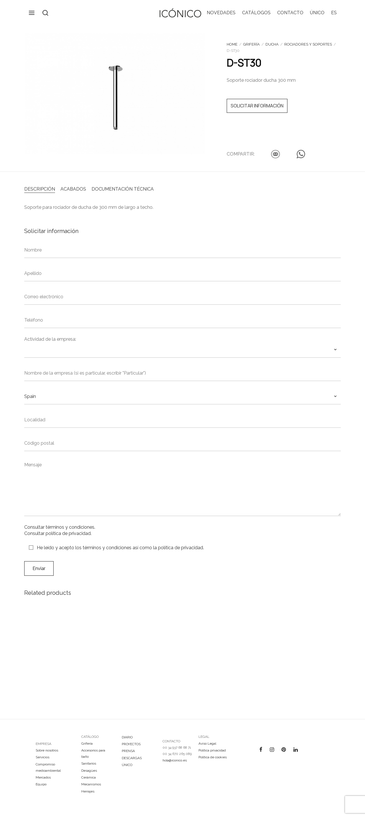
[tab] (39, 189)
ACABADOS (73, 189)
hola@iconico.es (175, 760)
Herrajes (87, 791)
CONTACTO (290, 12)
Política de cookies (212, 757)
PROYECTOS (131, 744)
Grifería (251, 44)
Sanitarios (88, 763)
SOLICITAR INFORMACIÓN (257, 106)
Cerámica (88, 777)
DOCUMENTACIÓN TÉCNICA (123, 189)
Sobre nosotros (47, 750)
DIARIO (127, 737)
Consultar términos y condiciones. (59, 527)
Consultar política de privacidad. (58, 533)
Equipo (41, 784)
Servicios (42, 757)
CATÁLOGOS (256, 12)
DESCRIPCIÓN (39, 189)
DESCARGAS (132, 758)
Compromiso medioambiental (48, 767)
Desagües (89, 771)
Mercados (43, 777)
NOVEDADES (221, 12)
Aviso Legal (207, 743)
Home (232, 44)
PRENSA (128, 751)
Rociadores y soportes (308, 44)
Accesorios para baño (93, 753)
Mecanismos (91, 784)
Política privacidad (212, 750)
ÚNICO (317, 12)
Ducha (272, 44)
